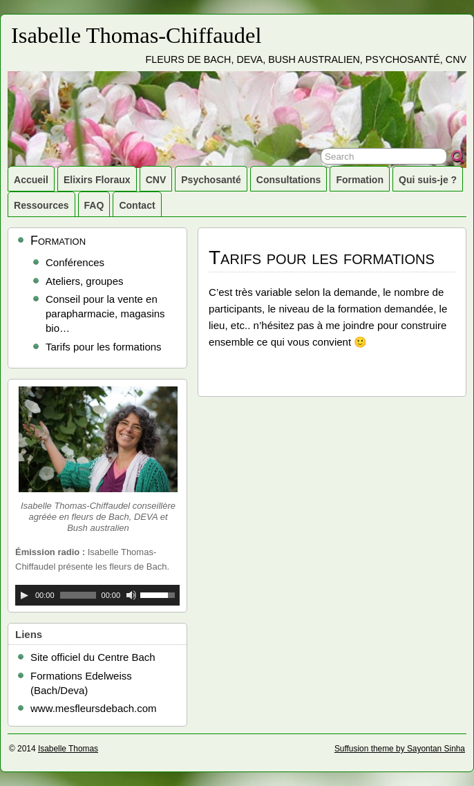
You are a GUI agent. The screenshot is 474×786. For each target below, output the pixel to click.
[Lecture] (24, 595)
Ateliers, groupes (85, 281)
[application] (97, 595)
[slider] (78, 595)
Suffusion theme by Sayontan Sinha (399, 749)
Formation (359, 179)
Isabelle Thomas (68, 749)
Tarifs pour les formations (104, 347)
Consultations (288, 179)
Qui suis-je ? (428, 179)
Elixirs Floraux (97, 179)
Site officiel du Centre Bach (92, 657)
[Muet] (131, 595)
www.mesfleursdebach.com (93, 708)
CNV (156, 179)
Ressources (41, 205)
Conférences (75, 262)
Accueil (31, 179)
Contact (137, 205)
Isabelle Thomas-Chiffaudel (136, 35)
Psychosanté (211, 179)
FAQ (94, 205)
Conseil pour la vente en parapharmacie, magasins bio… (105, 313)
